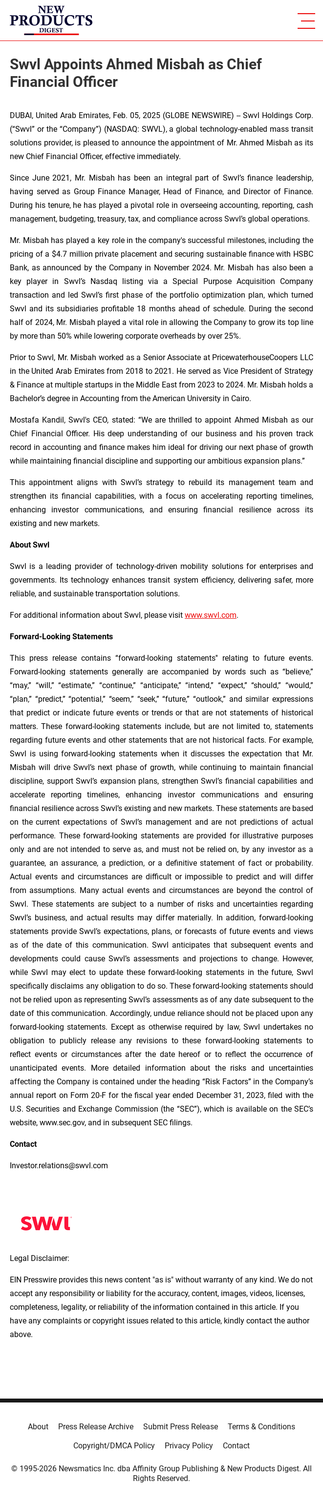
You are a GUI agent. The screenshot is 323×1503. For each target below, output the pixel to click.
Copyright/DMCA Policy (114, 1445)
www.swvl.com (211, 615)
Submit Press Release (180, 1426)
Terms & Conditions (261, 1426)
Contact (236, 1445)
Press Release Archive (95, 1426)
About (38, 1426)
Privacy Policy (189, 1445)
